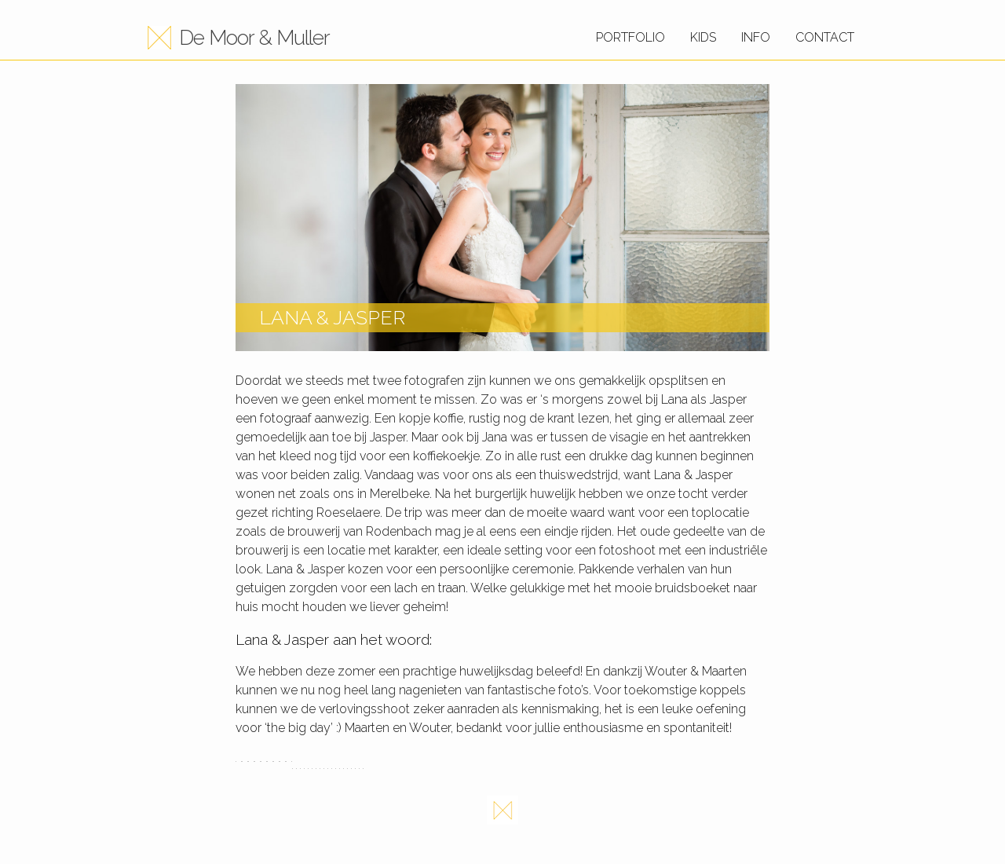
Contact (824, 37)
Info (755, 37)
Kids (703, 37)
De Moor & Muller (254, 37)
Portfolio (630, 37)
